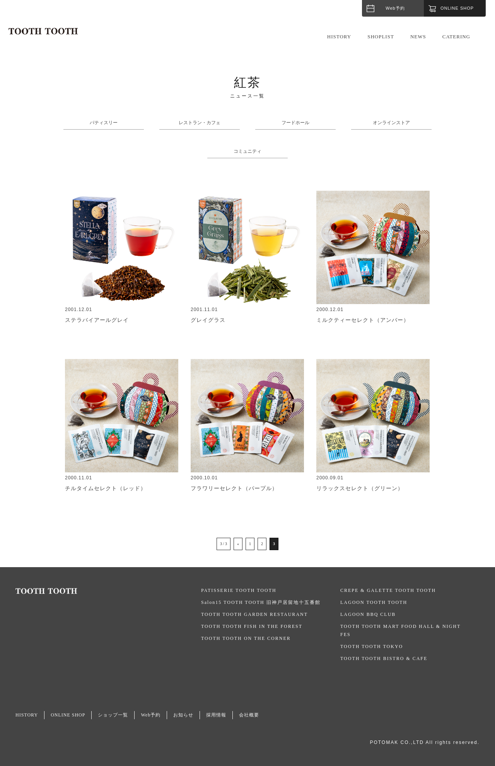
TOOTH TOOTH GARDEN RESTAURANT (254, 614)
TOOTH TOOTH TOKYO (371, 646)
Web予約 (395, 8)
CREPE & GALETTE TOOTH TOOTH (388, 590)
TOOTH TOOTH (108, 591)
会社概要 (249, 715)
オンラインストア (391, 122)
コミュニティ (247, 151)
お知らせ (183, 715)
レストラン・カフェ (199, 122)
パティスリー (104, 122)
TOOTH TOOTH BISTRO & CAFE (383, 658)
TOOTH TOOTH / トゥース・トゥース (43, 31)
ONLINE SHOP (68, 715)
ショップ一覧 (113, 715)
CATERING (456, 36)
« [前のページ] (238, 544)
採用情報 (216, 715)
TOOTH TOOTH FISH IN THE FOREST (251, 626)
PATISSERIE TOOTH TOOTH (239, 590)
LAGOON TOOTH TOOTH (373, 602)
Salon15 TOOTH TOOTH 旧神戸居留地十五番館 (261, 602)
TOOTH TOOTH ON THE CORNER (246, 638)
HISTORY (339, 36)
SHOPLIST (380, 36)
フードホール (295, 122)
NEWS (418, 36)
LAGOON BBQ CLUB (368, 614)
